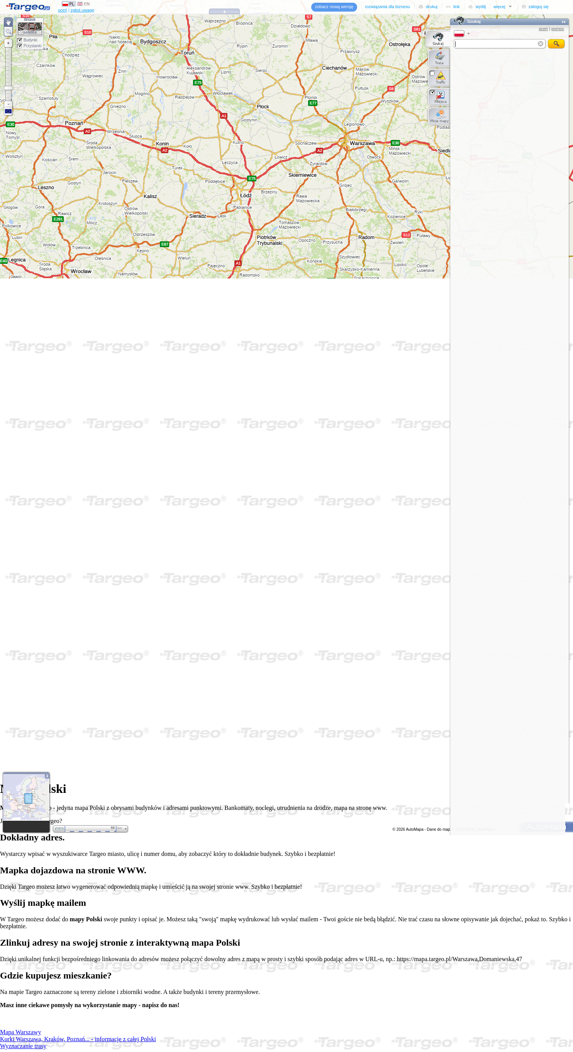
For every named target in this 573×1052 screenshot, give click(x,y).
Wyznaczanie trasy (23, 1046)
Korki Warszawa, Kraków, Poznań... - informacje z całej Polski (78, 1039)
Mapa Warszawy (20, 1032)
